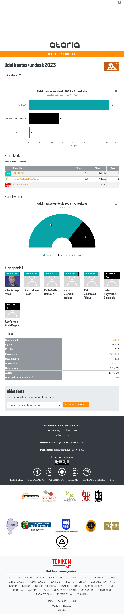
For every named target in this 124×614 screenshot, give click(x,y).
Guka (76, 586)
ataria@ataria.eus (62, 442)
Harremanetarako (94, 480)
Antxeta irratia (94, 577)
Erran (82, 582)
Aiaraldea (14, 577)
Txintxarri (104, 590)
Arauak (73, 480)
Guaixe (65, 586)
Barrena (56, 582)
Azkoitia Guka (38, 582)
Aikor (28, 577)
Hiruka (111, 586)
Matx (50, 601)
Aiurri (40, 577)
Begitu (70, 582)
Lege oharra (36, 480)
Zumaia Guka (64, 594)
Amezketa (14, 75)
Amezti (63, 577)
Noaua (45, 590)
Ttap (73, 601)
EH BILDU (18, 173)
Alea (51, 577)
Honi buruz (16, 480)
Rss (112, 480)
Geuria (13, 586)
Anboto (75, 577)
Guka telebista (93, 586)
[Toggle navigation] (4, 45)
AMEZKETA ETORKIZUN (26, 178)
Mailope (32, 590)
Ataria (112, 577)
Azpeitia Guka (17, 582)
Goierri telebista (45, 586)
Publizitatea (56, 480)
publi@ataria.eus (62, 449)
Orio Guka (87, 590)
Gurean (62, 601)
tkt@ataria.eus (62, 435)
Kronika (18, 590)
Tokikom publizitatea (62, 606)
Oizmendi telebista (65, 590)
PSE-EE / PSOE (20, 184)
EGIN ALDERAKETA (76, 404)
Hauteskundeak (62, 54)
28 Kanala (82, 594)
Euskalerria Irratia (103, 582)
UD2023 (115, 340)
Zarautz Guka (44, 594)
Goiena (26, 586)
